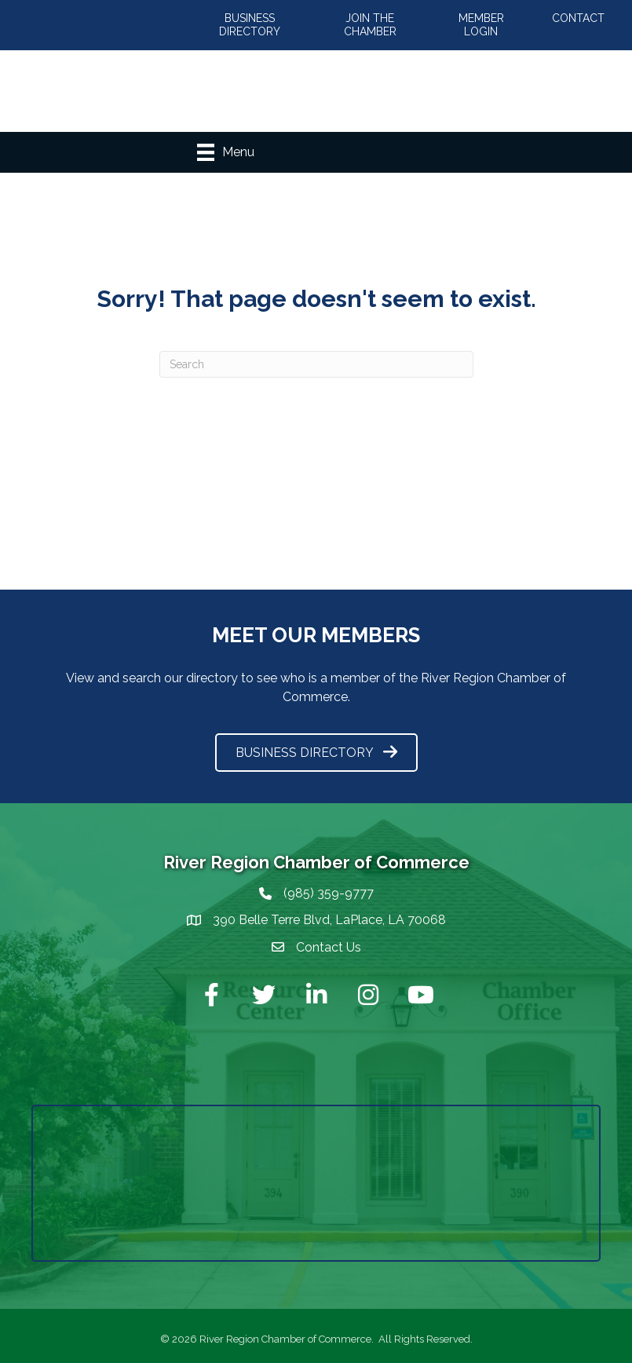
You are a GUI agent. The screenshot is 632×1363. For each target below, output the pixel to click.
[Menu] (225, 152)
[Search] (316, 364)
